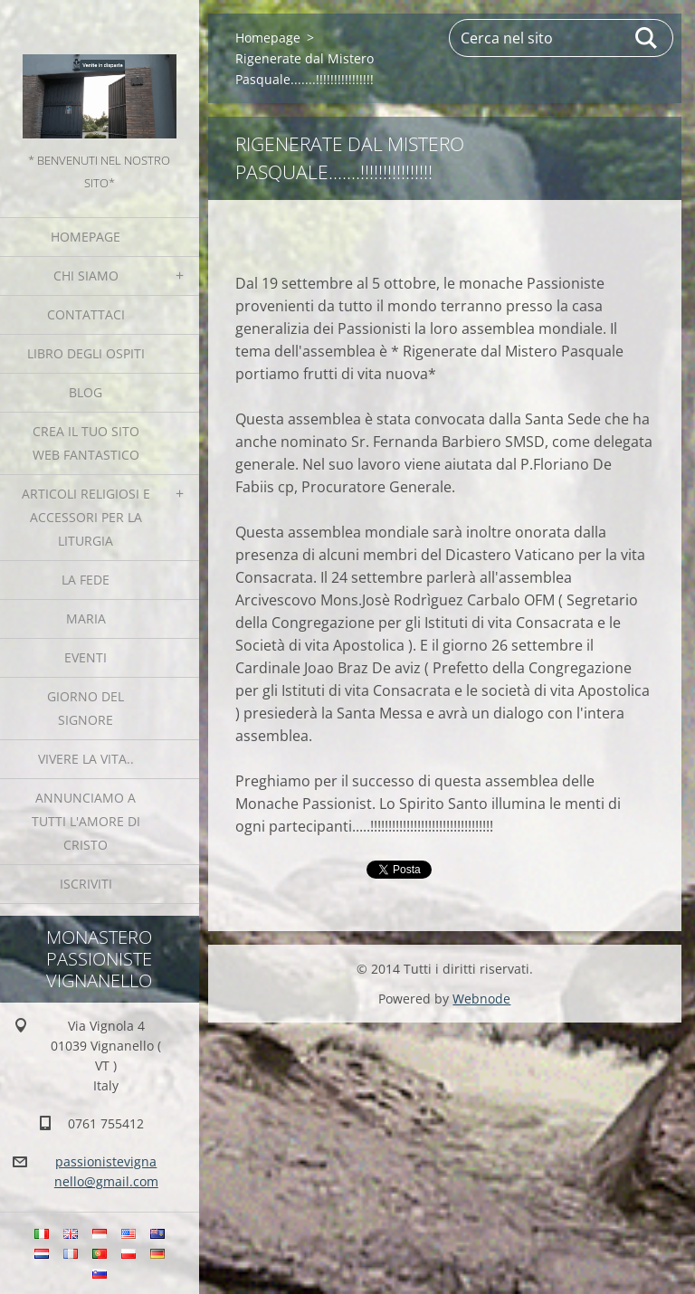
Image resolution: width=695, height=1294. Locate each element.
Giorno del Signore (85, 708)
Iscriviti (86, 883)
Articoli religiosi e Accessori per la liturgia (86, 517)
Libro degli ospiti (86, 353)
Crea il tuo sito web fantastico (86, 443)
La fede (85, 579)
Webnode (481, 998)
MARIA (86, 618)
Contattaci (86, 314)
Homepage (85, 236)
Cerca (647, 38)
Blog (85, 392)
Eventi (85, 657)
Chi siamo (86, 275)
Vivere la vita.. (86, 758)
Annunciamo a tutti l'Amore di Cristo (86, 821)
